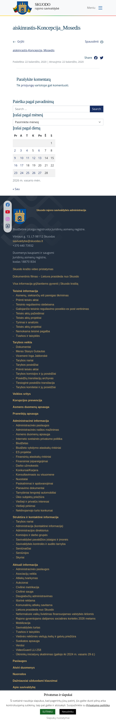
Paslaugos (20, 660)
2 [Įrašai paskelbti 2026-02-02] (15, 150)
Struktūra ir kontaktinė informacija (36, 517)
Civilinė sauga (25, 591)
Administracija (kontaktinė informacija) (39, 526)
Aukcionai (22, 582)
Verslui (20, 645)
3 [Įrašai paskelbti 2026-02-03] (21, 150)
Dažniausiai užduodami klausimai (35, 680)
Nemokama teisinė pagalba (33, 331)
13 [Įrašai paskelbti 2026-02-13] (39, 158)
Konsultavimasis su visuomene (35, 474)
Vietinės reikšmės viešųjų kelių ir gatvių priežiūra (46, 636)
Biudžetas (22, 443)
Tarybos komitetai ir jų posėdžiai (36, 387)
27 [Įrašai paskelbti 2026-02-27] (39, 173)
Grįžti (20, 41)
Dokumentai (23, 346)
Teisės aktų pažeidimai (30, 313)
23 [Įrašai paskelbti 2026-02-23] (15, 173)
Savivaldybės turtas (28, 627)
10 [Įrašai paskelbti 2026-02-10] (21, 158)
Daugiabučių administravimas (34, 596)
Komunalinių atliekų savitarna (34, 605)
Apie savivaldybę (24, 687)
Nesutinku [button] (68, 711)
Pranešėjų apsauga (25, 413)
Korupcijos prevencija (27, 400)
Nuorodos (19, 674)
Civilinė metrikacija (27, 587)
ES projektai (23, 452)
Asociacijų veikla (26, 573)
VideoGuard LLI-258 (28, 649)
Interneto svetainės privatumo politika (39, 438)
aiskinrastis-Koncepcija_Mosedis (34, 50)
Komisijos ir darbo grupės (32, 535)
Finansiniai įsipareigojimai (32, 461)
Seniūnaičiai (23, 548)
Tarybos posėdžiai (27, 364)
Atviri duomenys (24, 667)
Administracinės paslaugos (32, 425)
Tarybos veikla (22, 342)
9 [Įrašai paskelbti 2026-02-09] (15, 158)
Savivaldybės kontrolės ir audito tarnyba (41, 543)
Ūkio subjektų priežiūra (30, 497)
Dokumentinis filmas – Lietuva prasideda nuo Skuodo (46, 276)
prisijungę (27, 85)
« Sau (16, 189)
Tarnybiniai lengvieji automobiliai (36, 492)
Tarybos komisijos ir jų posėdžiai (36, 373)
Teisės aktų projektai (28, 317)
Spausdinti (92, 41)
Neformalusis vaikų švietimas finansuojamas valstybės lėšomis (55, 614)
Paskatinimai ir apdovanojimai (34, 483)
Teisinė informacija (25, 291)
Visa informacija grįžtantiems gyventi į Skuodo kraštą (45, 283)
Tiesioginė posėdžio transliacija (35, 382)
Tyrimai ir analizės (27, 322)
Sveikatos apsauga (28, 641)
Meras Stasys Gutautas (30, 351)
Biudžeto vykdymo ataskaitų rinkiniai (38, 447)
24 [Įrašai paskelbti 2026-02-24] (21, 173)
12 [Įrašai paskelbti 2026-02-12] (33, 158)
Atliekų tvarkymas (27, 578)
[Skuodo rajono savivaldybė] (22, 8)
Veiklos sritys (22, 393)
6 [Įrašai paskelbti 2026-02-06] (39, 150)
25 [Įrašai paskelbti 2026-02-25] (27, 173)
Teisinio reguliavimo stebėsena (35, 304)
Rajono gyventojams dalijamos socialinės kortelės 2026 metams (56, 618)
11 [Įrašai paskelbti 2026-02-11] (27, 158)
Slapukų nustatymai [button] (58, 718)
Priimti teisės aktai (27, 299)
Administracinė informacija (31, 420)
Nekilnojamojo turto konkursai (34, 510)
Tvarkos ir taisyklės (28, 335)
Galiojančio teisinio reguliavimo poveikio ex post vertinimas (52, 308)
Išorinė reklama (25, 600)
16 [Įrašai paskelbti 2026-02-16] (15, 165)
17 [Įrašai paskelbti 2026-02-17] (21, 165)
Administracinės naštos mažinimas (37, 429)
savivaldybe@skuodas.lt (28, 241)
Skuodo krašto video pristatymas (33, 269)
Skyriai (20, 557)
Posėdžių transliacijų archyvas (35, 378)
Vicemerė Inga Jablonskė (31, 355)
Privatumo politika (98, 705)
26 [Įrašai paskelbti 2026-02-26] (33, 173)
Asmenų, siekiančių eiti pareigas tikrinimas (42, 295)
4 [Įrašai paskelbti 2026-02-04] (27, 150)
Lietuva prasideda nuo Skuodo (35, 609)
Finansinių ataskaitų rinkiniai (33, 456)
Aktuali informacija (25, 564)
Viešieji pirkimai (25, 505)
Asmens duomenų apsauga (31, 406)
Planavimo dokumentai (30, 488)
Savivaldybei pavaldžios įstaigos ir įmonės (42, 539)
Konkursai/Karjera (27, 470)
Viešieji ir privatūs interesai (32, 501)
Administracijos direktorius (32, 530)
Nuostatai (22, 479)
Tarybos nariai (25, 360)
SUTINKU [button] (47, 711)
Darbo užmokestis (27, 465)
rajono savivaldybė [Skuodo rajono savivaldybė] (47, 6)
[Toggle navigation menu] (95, 8)
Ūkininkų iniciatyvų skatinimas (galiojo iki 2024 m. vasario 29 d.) (55, 654)
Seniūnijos (22, 552)
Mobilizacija (23, 622)
